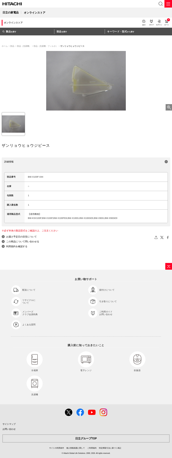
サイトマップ (9, 424)
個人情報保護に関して (75, 448)
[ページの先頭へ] (168, 266)
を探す (9, 31)
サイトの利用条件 (56, 448)
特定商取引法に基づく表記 (110, 448)
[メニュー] (168, 4)
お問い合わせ (9, 429)
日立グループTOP (86, 438)
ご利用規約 (92, 448)
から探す (120, 31)
